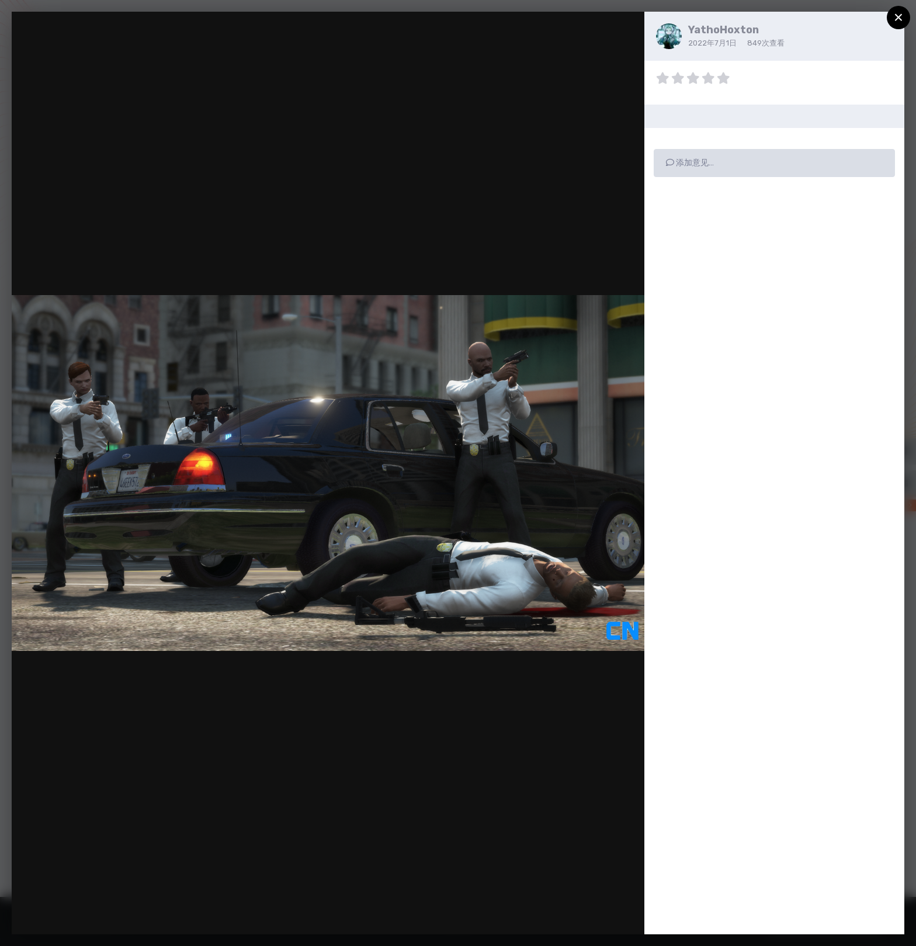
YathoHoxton (723, 29)
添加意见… (690, 163)
